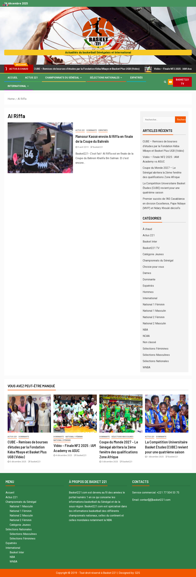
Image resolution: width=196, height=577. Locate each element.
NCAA (146, 336)
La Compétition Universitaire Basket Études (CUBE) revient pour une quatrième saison (164, 188)
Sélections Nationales (104, 77)
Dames (147, 273)
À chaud (147, 229)
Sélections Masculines (156, 354)
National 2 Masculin (154, 323)
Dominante (91, 130)
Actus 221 (31, 77)
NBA (145, 329)
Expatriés (136, 77)
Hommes (148, 292)
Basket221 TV (151, 248)
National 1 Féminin (154, 304)
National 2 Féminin (154, 317)
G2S (137, 572)
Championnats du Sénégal (62, 77)
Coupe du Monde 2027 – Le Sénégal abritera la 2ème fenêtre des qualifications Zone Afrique (162, 172)
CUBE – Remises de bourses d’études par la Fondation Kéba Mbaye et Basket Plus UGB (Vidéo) (86, 68)
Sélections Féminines (155, 348)
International (17, 86)
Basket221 (98, 147)
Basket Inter (150, 241)
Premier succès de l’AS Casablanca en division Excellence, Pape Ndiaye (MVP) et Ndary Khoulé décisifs (164, 203)
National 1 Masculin (154, 310)
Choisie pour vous (153, 266)
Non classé (149, 342)
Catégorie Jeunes (153, 254)
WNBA (146, 367)
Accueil (13, 77)
